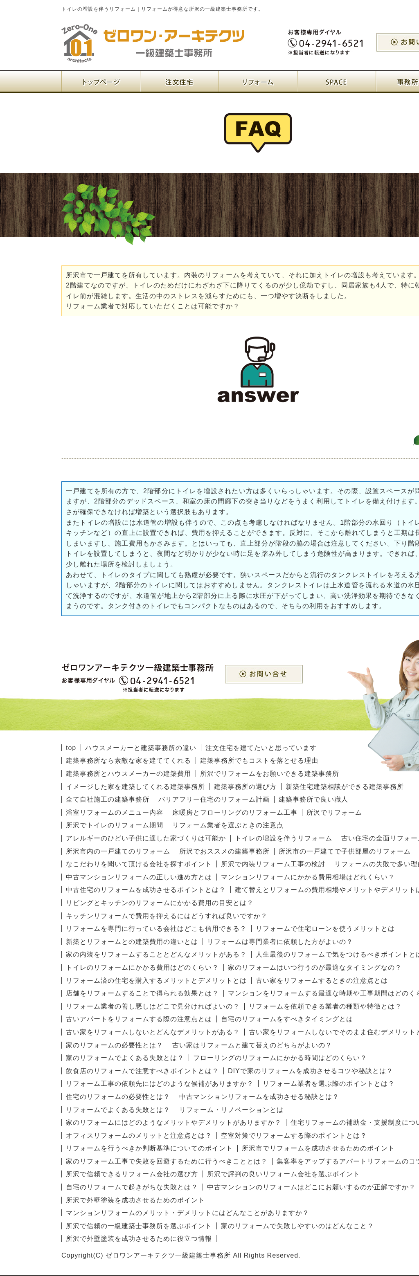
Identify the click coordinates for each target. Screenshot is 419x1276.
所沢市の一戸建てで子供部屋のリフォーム (345, 851)
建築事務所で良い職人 (313, 799)
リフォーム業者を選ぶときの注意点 (228, 825)
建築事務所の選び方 (245, 786)
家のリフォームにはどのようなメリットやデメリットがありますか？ (174, 1122)
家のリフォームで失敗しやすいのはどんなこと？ (297, 1225)
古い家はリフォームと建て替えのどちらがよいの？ (252, 1045)
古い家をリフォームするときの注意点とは (322, 980)
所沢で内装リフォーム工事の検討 (273, 863)
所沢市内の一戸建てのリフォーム (118, 851)
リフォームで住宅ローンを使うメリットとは (325, 928)
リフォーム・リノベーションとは (231, 1109)
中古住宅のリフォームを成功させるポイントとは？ (146, 889)
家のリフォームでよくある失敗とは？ (125, 1057)
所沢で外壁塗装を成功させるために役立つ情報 (139, 1238)
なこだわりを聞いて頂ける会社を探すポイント (139, 863)
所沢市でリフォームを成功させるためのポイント (318, 1148)
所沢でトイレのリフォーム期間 (114, 825)
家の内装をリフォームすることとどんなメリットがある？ (156, 954)
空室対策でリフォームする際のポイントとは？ (294, 1135)
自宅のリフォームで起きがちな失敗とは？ (132, 1187)
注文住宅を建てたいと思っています (261, 747)
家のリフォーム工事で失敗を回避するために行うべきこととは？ (167, 1161)
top (71, 747)
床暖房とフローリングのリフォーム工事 (234, 812)
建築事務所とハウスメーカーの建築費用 (128, 773)
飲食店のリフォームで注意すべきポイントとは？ (142, 1070)
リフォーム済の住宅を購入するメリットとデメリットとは (156, 980)
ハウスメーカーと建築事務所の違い (140, 747)
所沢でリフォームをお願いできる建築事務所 (269, 773)
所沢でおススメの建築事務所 (224, 851)
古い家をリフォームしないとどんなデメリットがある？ (153, 1032)
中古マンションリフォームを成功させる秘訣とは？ (259, 1096)
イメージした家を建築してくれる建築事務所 (135, 786)
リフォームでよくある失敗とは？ (118, 1109)
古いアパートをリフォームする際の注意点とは (139, 1018)
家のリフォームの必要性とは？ (114, 1045)
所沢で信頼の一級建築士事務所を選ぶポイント (139, 1225)
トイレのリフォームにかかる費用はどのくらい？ (142, 967)
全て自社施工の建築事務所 (107, 799)
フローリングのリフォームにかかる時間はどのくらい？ (280, 1057)
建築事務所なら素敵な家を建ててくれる (128, 760)
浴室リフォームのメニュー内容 (114, 812)
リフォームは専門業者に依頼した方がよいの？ (280, 941)
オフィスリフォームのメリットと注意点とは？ (139, 1135)
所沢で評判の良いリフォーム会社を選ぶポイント (283, 1173)
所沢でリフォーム (334, 812)
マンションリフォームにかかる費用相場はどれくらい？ (308, 877)
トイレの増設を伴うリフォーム (283, 838)
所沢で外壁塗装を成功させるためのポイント (135, 1200)
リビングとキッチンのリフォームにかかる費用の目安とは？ (160, 902)
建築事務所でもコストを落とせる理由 (259, 760)
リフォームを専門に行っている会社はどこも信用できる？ (156, 928)
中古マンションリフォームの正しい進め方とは (139, 877)
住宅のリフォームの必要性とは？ (118, 1096)
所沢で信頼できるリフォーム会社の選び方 (132, 1173)
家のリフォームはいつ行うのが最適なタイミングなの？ (315, 967)
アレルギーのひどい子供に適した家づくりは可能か (146, 838)
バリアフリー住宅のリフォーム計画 (214, 799)
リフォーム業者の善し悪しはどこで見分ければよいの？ (153, 1006)
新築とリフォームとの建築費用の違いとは (132, 941)
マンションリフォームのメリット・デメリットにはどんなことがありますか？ (187, 1212)
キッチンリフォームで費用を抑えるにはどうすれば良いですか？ (167, 915)
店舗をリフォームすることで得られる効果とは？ (142, 993)
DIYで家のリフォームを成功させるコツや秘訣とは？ (310, 1070)
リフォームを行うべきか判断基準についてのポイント (149, 1148)
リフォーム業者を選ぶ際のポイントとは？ (329, 1083)
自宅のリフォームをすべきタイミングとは (287, 1018)
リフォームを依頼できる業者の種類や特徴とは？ (325, 1006)
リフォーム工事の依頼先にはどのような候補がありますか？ (160, 1083)
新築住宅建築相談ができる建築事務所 (345, 786)
